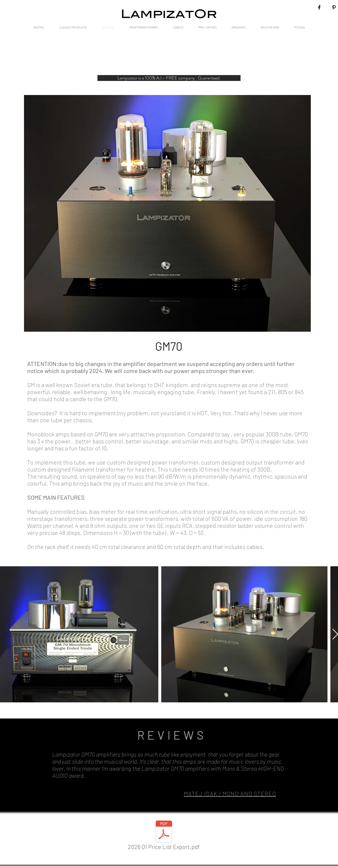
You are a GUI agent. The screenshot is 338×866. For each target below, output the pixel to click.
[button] (169, 78)
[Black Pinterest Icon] (334, 7)
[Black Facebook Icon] (319, 7)
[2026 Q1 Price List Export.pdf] (164, 836)
